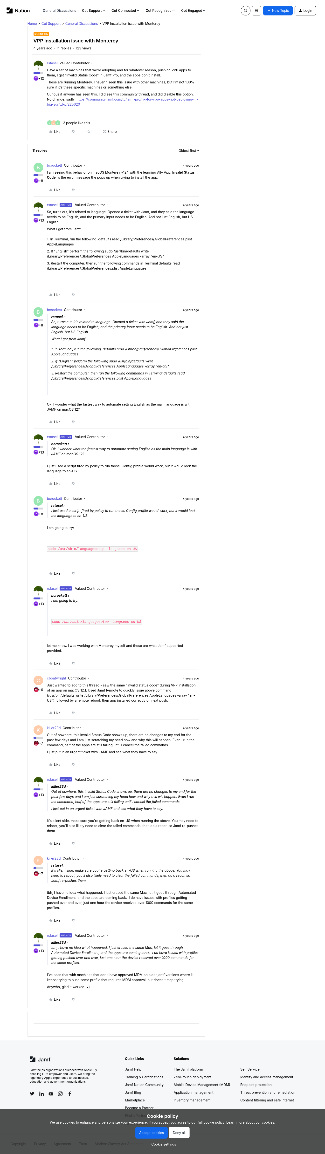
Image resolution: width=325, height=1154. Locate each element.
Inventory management (192, 1100)
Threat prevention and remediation (267, 1092)
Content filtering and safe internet (267, 1100)
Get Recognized (160, 10)
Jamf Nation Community (144, 1085)
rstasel (52, 63)
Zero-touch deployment (192, 1077)
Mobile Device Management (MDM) (202, 1085)
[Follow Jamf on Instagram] (60, 1093)
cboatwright (56, 678)
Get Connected (125, 10)
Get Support (94, 10)
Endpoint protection (256, 1085)
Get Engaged (193, 10)
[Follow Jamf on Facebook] (69, 1093)
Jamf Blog (133, 1092)
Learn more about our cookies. (250, 1122)
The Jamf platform (188, 1069)
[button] (278, 10)
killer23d (54, 728)
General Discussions (59, 10)
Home (32, 23)
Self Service (250, 1069)
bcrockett (54, 165)
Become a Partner (139, 1108)
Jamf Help (133, 1069)
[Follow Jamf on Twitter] (32, 1094)
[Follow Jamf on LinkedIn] (41, 1093)
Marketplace (135, 1100)
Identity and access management (266, 1077)
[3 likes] (68, 122)
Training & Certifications (144, 1077)
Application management (193, 1092)
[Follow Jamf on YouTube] (50, 1093)
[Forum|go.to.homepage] (18, 10)
